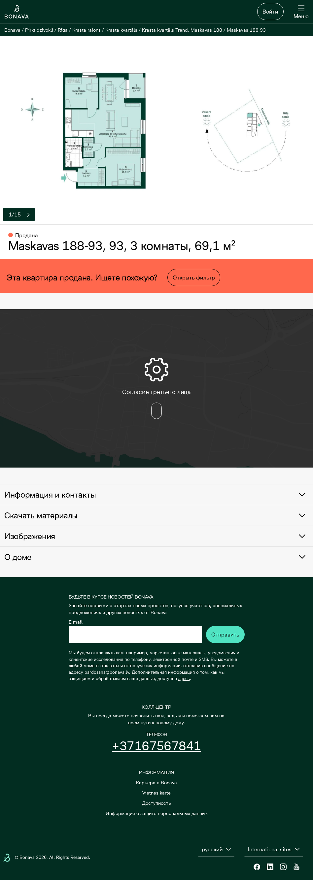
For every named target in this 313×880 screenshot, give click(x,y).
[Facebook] (256, 866)
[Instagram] (283, 866)
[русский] (216, 849)
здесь (184, 678)
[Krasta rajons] (86, 30)
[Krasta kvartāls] (121, 30)
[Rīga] (63, 30)
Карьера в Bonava (156, 783)
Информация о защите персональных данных (157, 813)
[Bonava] (12, 30)
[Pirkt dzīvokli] (39, 30)
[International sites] (273, 849)
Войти (270, 11)
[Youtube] (296, 866)
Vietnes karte (156, 793)
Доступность (156, 803)
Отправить (225, 634)
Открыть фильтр (194, 277)
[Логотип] (16, 11)
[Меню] (301, 12)
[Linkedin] (270, 866)
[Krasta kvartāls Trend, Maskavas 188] (182, 30)
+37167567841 (156, 746)
